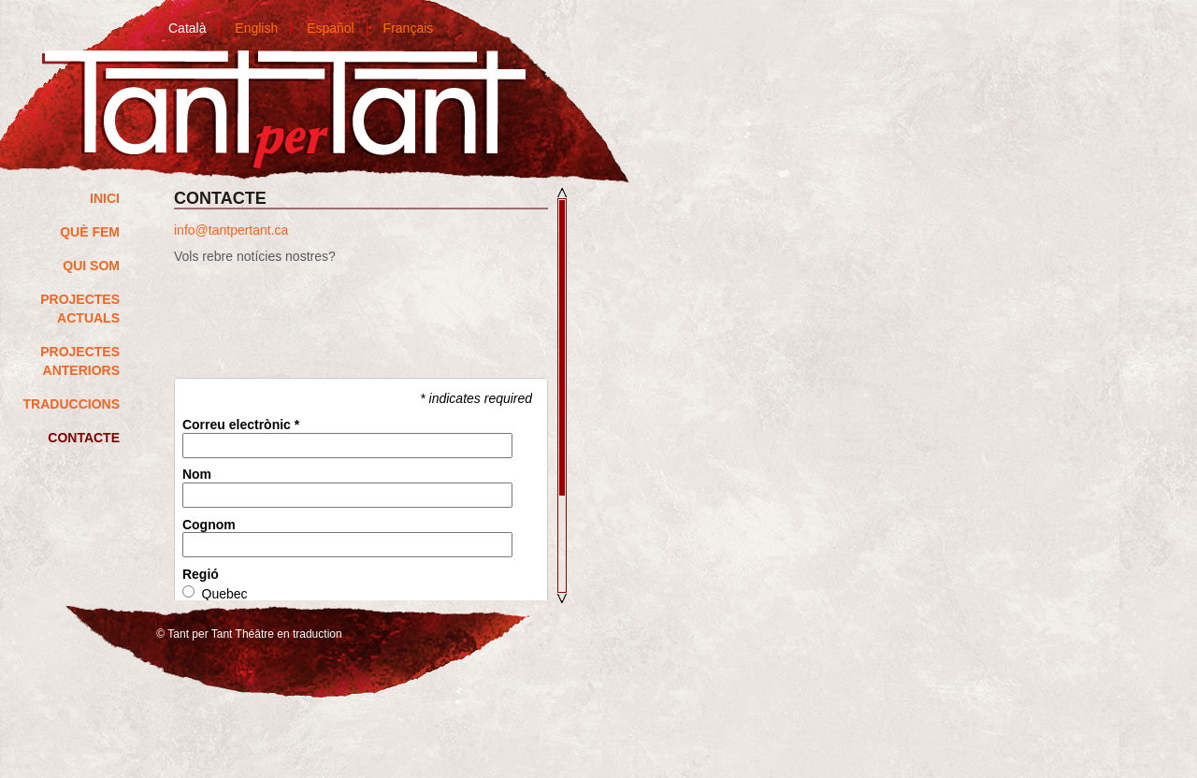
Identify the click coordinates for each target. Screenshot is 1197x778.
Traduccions (71, 403)
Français (408, 28)
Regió (200, 574)
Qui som (91, 265)
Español (330, 28)
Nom (196, 474)
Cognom (209, 525)
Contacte (84, 437)
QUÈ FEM (90, 231)
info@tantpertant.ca (231, 230)
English (256, 28)
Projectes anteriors (80, 361)
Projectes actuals (80, 308)
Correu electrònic (240, 425)
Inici (105, 198)
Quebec (225, 594)
